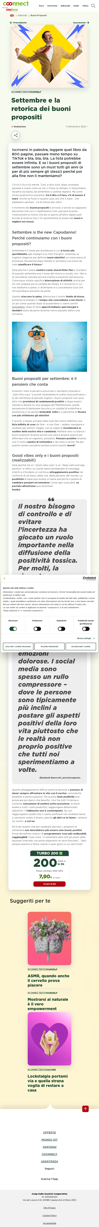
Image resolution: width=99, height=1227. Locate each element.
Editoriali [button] (65, 6)
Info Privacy (49, 1208)
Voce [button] (41, 6)
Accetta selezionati (49, 646)
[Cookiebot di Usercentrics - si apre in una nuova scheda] (84, 579)
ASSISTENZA (49, 1161)
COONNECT (49, 1154)
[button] (16, 3)
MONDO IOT (50, 1139)
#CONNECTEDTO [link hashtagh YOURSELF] (26, 92)
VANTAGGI (49, 1146)
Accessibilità (49, 1223)
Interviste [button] (52, 6)
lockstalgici (18, 307)
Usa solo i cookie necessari (18, 646)
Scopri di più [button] (49, 884)
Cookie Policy (50, 1215)
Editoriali (22, 15)
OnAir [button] (76, 6)
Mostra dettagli (84, 638)
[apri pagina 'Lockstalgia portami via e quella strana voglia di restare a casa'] (49, 1039)
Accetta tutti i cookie (80, 646)
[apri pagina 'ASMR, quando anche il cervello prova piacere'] (49, 938)
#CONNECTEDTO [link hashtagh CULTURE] (42, 1069)
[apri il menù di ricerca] (93, 6)
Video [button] (85, 6)
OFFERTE (49, 1132)
